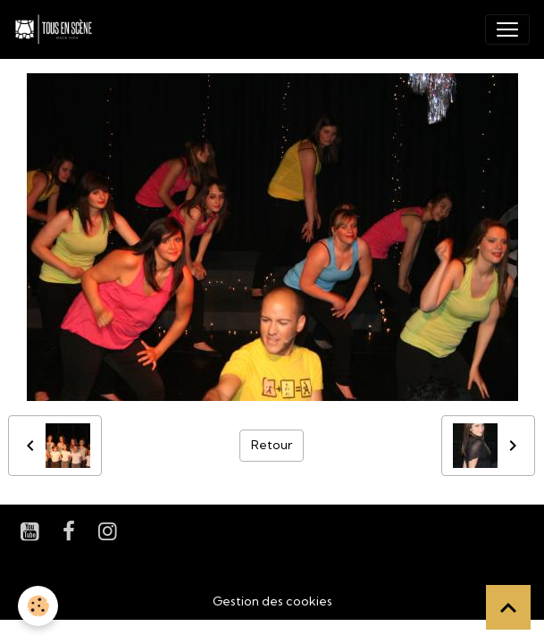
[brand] (57, 29)
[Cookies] (38, 606)
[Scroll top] (508, 607)
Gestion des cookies (272, 601)
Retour (271, 445)
